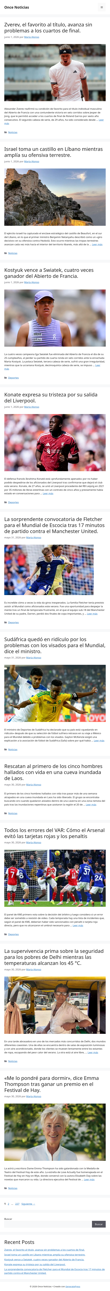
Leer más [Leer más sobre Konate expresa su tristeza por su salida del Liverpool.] (48, 493)
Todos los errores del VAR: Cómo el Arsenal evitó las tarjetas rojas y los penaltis (54, 833)
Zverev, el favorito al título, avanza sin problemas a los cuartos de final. (48, 27)
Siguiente (28, 1203)
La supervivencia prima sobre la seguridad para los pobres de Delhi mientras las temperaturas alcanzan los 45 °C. (54, 957)
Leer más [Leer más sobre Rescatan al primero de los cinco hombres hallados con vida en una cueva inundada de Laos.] (91, 804)
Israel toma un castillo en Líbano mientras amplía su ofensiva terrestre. (53, 152)
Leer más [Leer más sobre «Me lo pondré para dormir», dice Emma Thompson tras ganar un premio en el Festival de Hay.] (89, 1179)
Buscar (8, 1219)
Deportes (13, 377)
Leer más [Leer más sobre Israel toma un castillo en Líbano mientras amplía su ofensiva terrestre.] (97, 244)
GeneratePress (72, 1286)
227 (17, 1203)
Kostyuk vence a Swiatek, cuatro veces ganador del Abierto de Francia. (49, 273)
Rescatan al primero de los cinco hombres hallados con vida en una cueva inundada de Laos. (53, 772)
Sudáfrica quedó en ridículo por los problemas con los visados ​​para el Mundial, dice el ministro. (55, 645)
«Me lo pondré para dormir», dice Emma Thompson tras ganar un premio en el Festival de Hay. (51, 1084)
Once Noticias (16, 7)
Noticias (12, 132)
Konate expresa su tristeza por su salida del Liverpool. (51, 397)
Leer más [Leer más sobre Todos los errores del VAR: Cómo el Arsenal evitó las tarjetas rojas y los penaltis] (78, 925)
